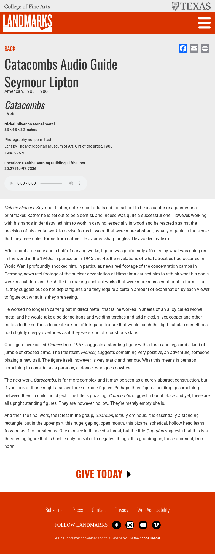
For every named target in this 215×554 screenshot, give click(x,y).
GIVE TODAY (99, 473)
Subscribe (54, 509)
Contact (99, 509)
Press (77, 509)
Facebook (116, 524)
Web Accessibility (153, 509)
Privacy (121, 509)
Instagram (130, 524)
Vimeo (156, 524)
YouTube (143, 524)
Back (9, 48)
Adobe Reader (149, 538)
